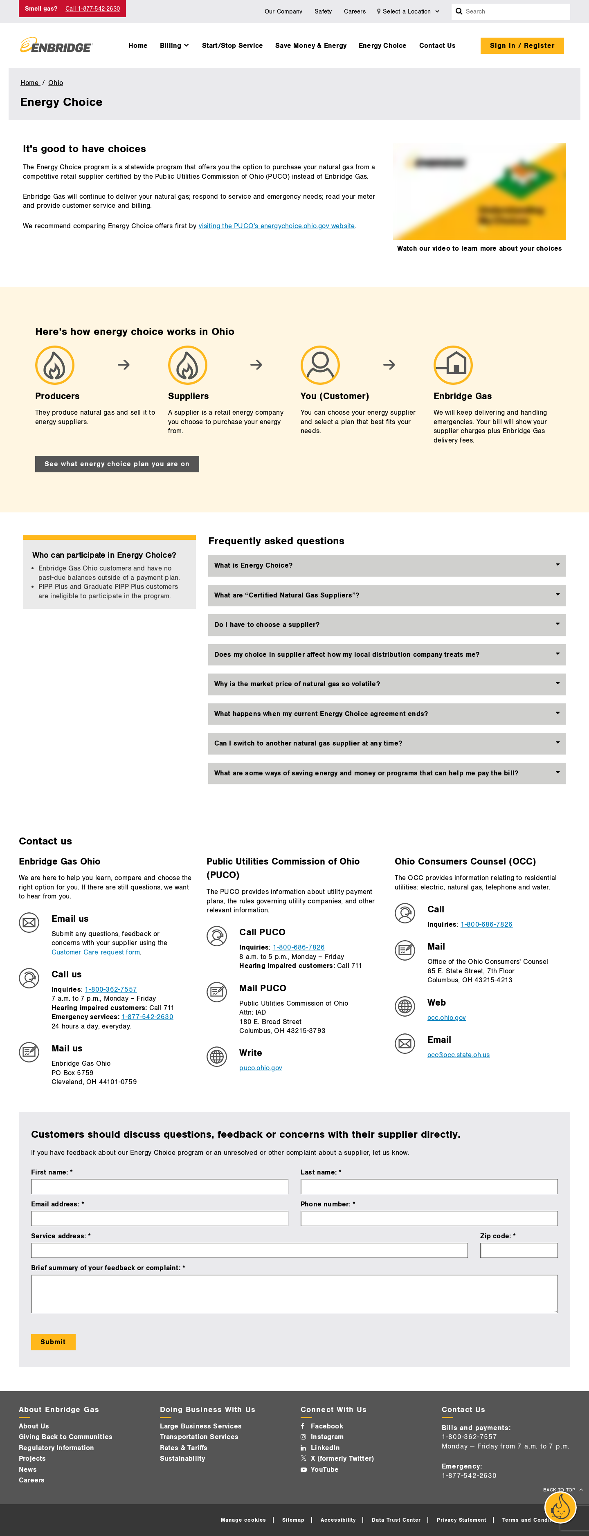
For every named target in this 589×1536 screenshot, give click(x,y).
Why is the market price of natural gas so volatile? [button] (297, 684)
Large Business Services (201, 1426)
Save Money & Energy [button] (310, 46)
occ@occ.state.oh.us (458, 1055)
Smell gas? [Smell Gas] (41, 8)
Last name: (320, 1172)
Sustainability (182, 1459)
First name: (50, 1172)
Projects (32, 1459)
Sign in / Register (522, 46)
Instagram (327, 1437)
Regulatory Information (56, 1448)
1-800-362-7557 (111, 990)
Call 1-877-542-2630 (92, 8)
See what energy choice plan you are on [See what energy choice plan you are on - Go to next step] (117, 464)
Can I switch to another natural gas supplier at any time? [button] (308, 743)
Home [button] (138, 46)
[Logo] (56, 46)
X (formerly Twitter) (342, 1459)
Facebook (327, 1426)
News (28, 1470)
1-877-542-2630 (147, 1017)
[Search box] (459, 12)
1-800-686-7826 (299, 947)
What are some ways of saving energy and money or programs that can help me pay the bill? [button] (366, 773)
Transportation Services (199, 1437)
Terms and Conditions (533, 1520)
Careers (354, 11)
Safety (323, 11)
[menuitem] (138, 44)
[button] (175, 44)
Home (30, 83)
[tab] (387, 566)
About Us (34, 1426)
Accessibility (338, 1520)
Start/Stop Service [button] (232, 46)
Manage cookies (243, 1520)
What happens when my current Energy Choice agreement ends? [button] (321, 714)
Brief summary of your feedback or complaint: (106, 1268)
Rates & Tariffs (184, 1448)
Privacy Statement (462, 1520)
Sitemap (293, 1520)
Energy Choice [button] (383, 46)
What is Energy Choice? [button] (253, 565)
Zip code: (495, 1236)
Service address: (58, 1236)
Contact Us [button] (437, 46)
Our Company (283, 11)
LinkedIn (325, 1448)
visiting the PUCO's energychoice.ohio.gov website (277, 226)
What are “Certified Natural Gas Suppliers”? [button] (287, 595)
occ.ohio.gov (446, 1018)
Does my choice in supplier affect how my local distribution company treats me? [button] (347, 655)
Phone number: (327, 1204)
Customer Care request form (96, 952)
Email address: (56, 1204)
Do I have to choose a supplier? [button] (266, 625)
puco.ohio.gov (260, 1068)
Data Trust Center (396, 1520)
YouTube (325, 1470)
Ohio (55, 83)
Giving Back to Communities (65, 1437)
